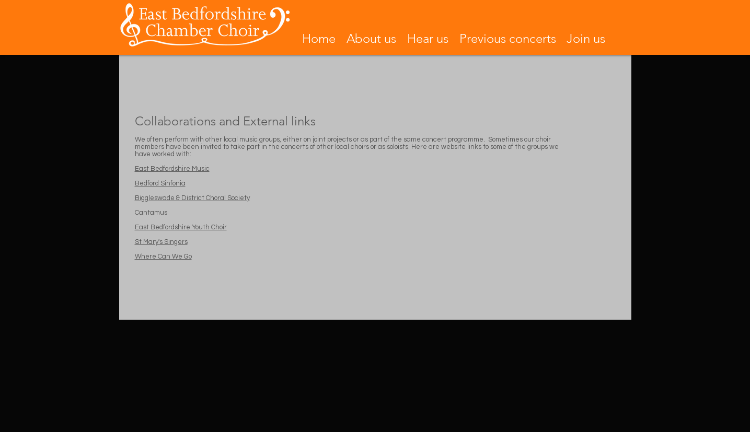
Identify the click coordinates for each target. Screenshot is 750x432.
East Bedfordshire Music (172, 168)
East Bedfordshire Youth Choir (181, 227)
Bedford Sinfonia (160, 183)
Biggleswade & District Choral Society (192, 198)
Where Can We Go (163, 256)
